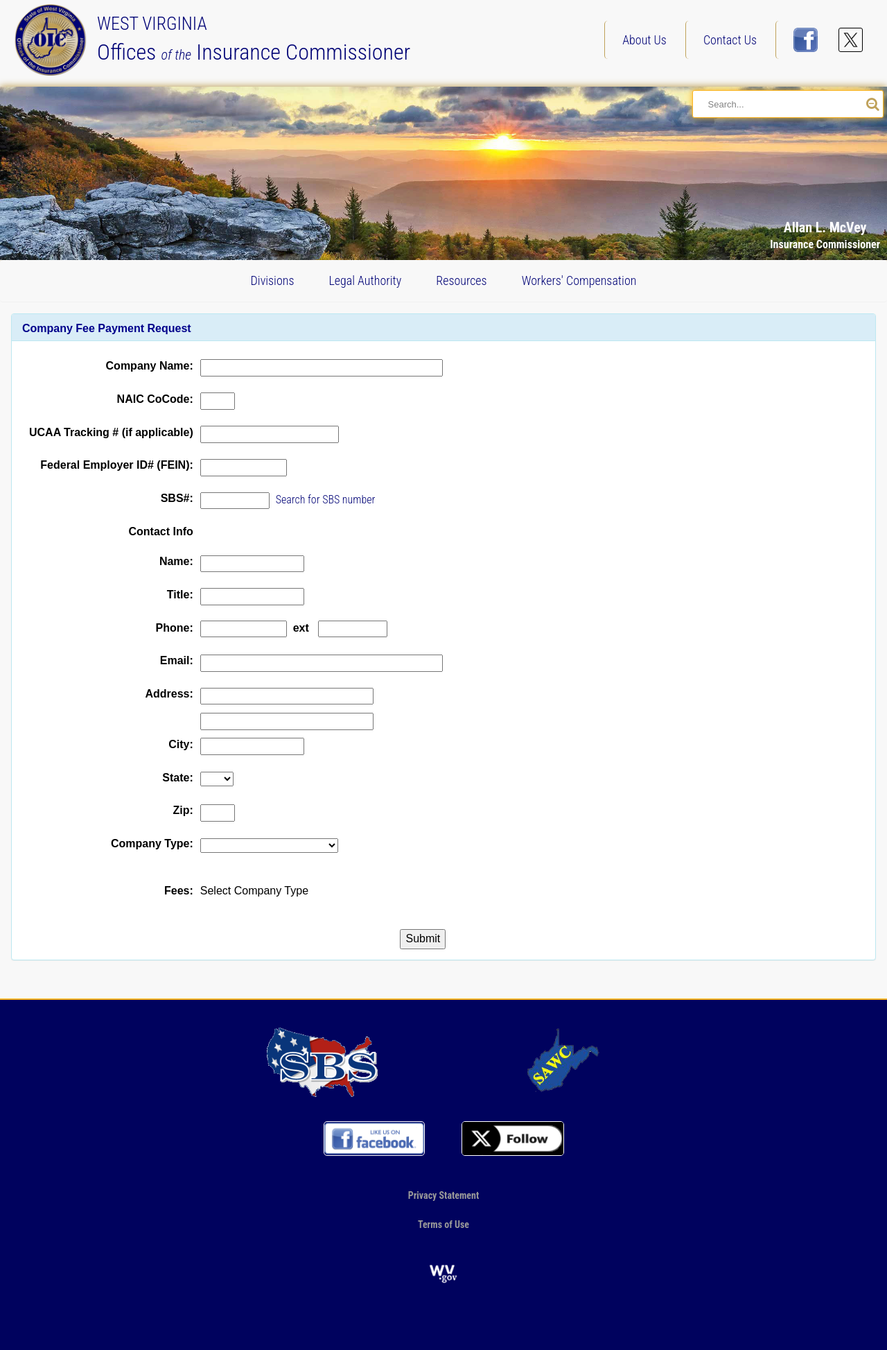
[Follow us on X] (850, 40)
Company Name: (149, 366)
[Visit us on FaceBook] (805, 40)
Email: (176, 660)
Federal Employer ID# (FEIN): (116, 465)
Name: (176, 561)
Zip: (183, 810)
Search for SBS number (326, 499)
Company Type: (152, 843)
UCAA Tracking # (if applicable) (111, 432)
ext (301, 628)
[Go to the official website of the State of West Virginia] (443, 1273)
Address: (169, 694)
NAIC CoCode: (155, 399)
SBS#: (177, 498)
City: (180, 744)
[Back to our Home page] (53, 39)
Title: (180, 594)
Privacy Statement (444, 1194)
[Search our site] (872, 104)
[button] (841, 126)
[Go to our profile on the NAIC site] (322, 1061)
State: (177, 778)
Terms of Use (443, 1224)
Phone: (174, 628)
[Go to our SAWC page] (564, 1061)
